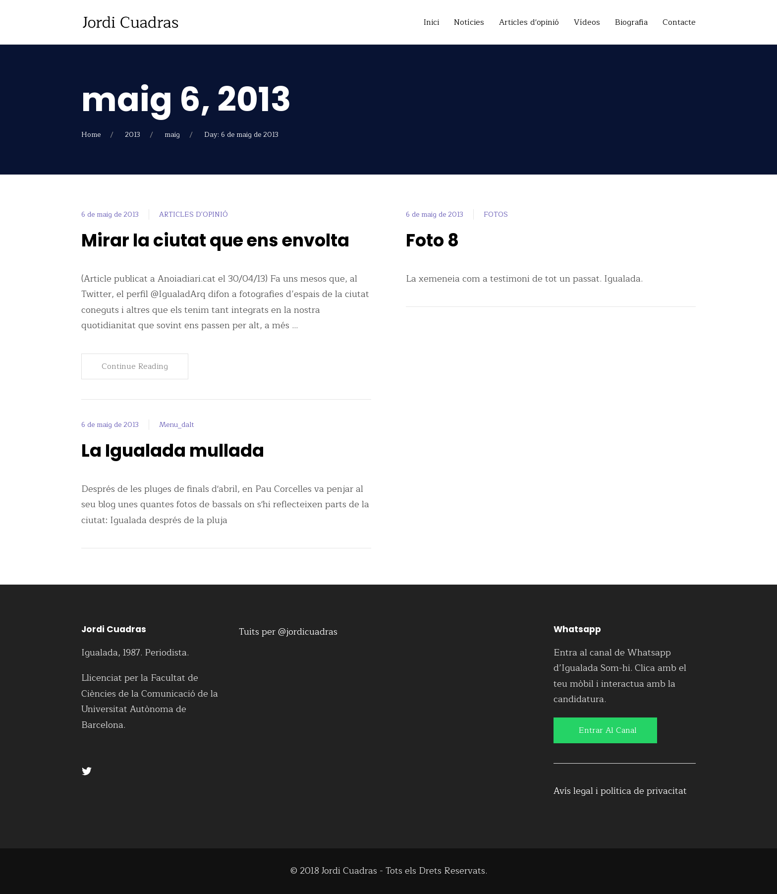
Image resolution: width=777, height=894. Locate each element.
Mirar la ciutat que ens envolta (215, 240)
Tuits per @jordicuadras (288, 631)
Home (91, 134)
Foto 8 (432, 240)
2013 (132, 134)
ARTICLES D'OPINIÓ (193, 214)
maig (172, 134)
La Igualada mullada (172, 450)
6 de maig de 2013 (110, 214)
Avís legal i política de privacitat (620, 790)
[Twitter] (86, 770)
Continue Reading (135, 366)
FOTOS (496, 214)
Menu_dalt (176, 424)
